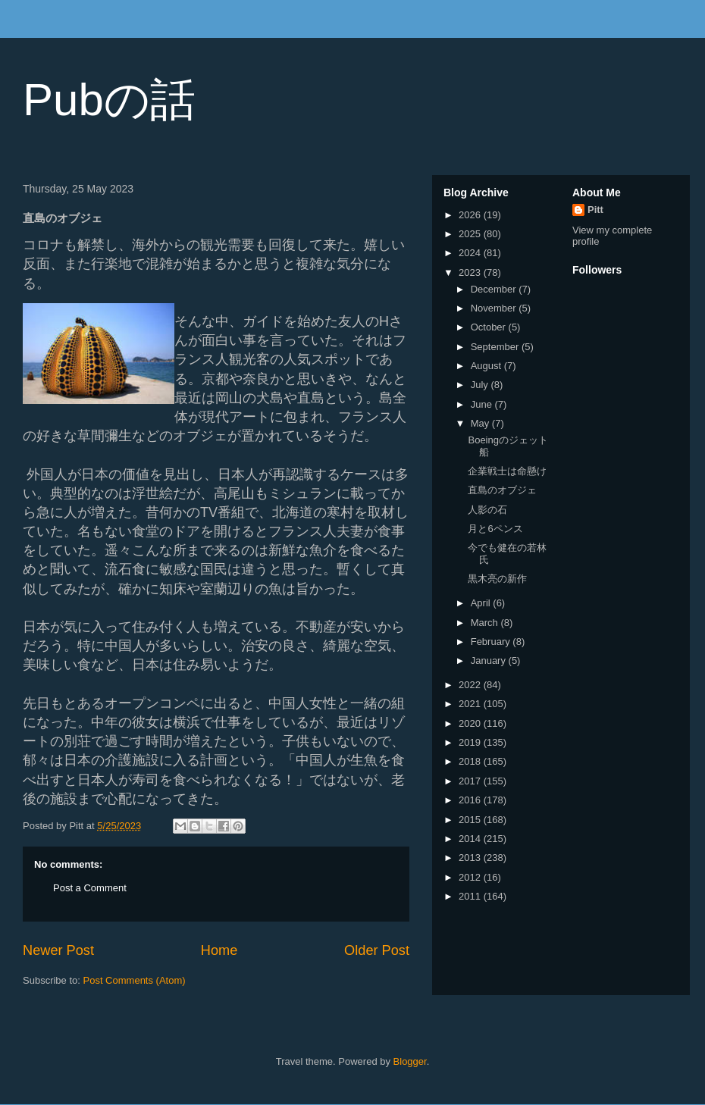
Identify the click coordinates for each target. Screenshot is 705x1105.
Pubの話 (109, 99)
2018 (471, 761)
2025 (471, 233)
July (481, 384)
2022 (471, 684)
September (496, 346)
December (495, 289)
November (495, 308)
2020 (471, 723)
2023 (471, 272)
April (482, 603)
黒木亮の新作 (497, 578)
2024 (471, 252)
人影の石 (487, 509)
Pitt (595, 209)
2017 (471, 781)
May (481, 423)
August (487, 365)
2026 (471, 215)
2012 (471, 877)
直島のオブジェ (502, 490)
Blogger (410, 1061)
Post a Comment (90, 888)
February (492, 641)
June (483, 404)
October (490, 327)
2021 (471, 703)
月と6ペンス (495, 528)
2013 (471, 857)
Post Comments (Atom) (134, 980)
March (486, 622)
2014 (471, 838)
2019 (471, 742)
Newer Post (58, 950)
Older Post (376, 950)
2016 (471, 800)
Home (219, 950)
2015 (471, 819)
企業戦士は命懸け (507, 471)
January (490, 660)
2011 (471, 896)
